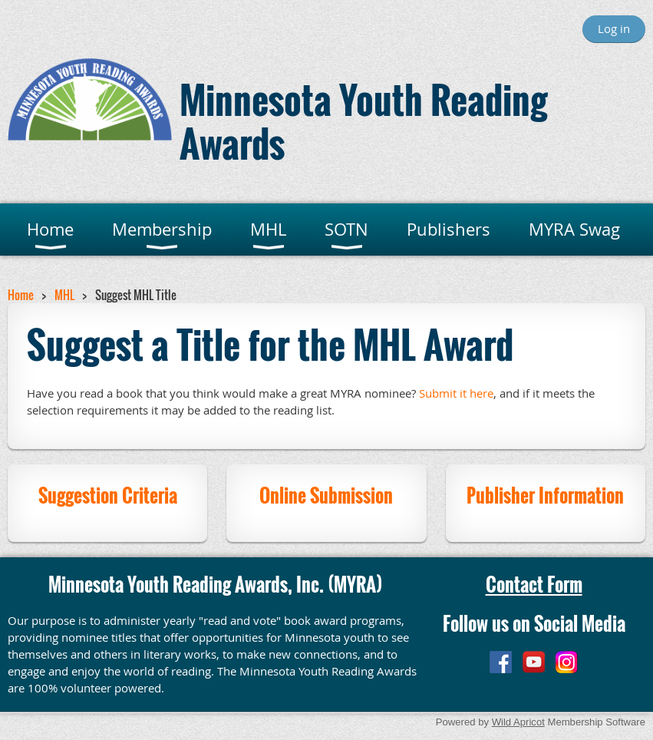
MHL (64, 294)
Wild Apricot (518, 722)
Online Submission (326, 495)
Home (21, 294)
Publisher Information (545, 495)
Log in (614, 28)
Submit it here (456, 393)
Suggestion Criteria (107, 495)
